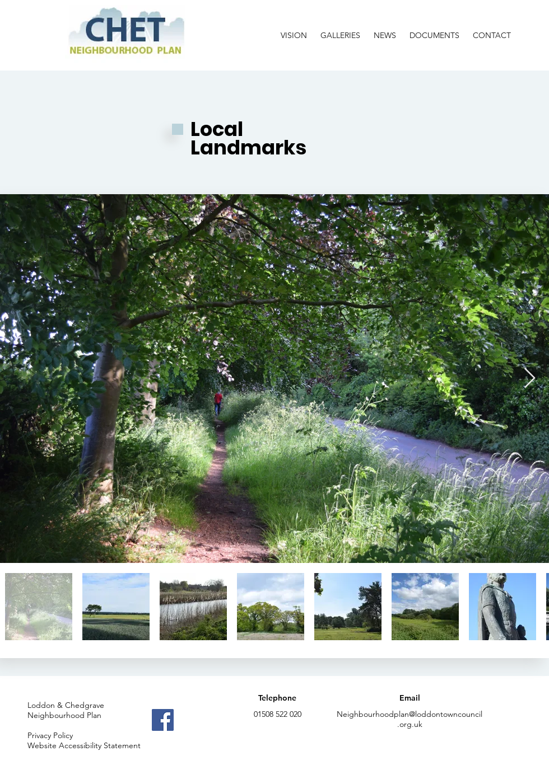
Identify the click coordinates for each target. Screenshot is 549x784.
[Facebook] (163, 720)
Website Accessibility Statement (84, 745)
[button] (340, 30)
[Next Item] (529, 378)
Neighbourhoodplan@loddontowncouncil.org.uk (409, 719)
